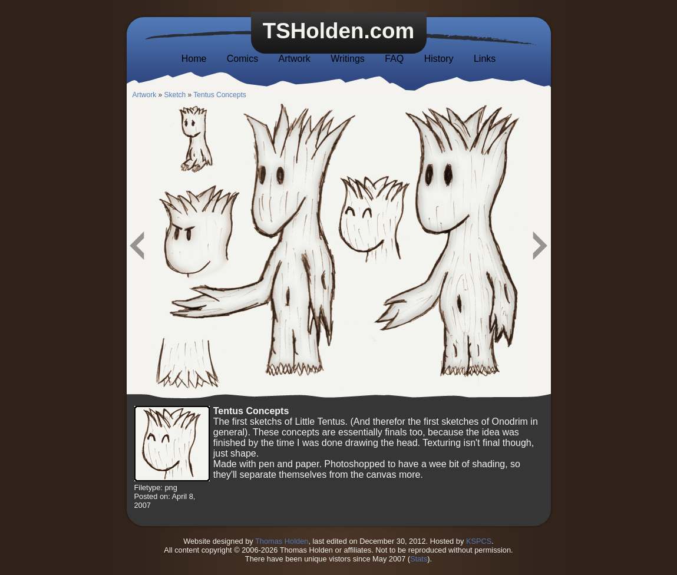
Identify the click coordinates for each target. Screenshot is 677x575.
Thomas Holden (281, 541)
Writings (348, 59)
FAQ (394, 59)
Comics (242, 59)
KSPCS (478, 541)
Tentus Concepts (219, 95)
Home (194, 59)
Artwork (295, 59)
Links (485, 59)
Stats (418, 558)
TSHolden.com (339, 31)
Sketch (175, 95)
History (439, 59)
